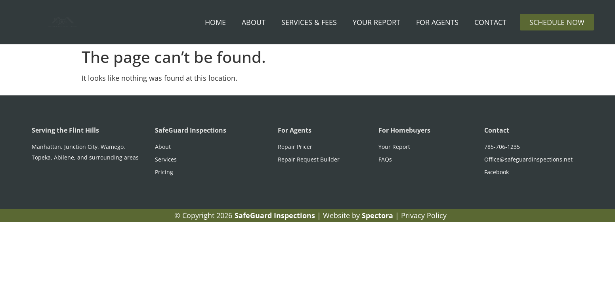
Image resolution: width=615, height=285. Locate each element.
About (253, 22)
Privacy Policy (424, 215)
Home (215, 22)
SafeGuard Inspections (190, 130)
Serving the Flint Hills (65, 130)
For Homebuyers (404, 130)
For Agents (437, 22)
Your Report (376, 22)
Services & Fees (309, 22)
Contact (490, 22)
